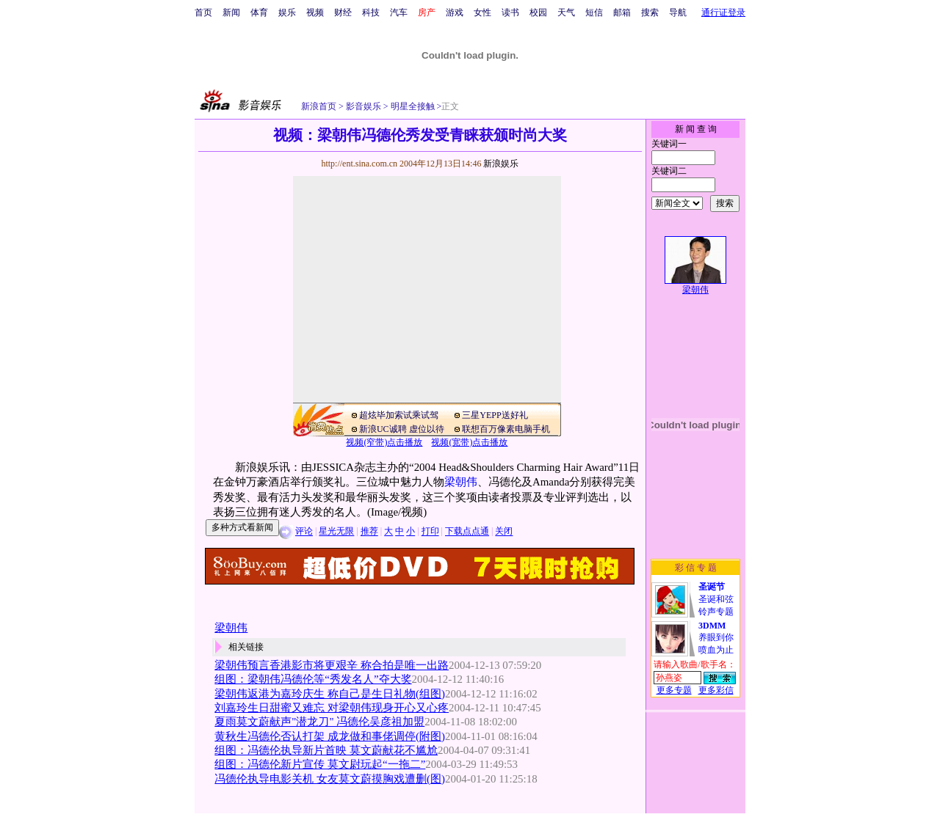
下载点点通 (467, 532)
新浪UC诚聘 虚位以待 (401, 429)
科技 (371, 12)
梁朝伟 (460, 482)
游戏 (454, 12)
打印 (430, 532)
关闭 (504, 532)
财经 (343, 12)
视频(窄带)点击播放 (384, 442)
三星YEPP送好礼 (494, 415)
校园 (538, 12)
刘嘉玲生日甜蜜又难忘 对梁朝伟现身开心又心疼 (331, 708)
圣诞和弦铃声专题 (716, 599)
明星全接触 (411, 106)
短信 (594, 12)
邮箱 (622, 12)
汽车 (399, 12)
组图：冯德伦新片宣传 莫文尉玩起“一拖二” (319, 764)
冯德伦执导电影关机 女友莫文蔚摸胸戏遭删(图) (329, 779)
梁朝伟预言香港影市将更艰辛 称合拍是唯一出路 (331, 665)
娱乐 (287, 12)
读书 (510, 12)
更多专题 (674, 690)
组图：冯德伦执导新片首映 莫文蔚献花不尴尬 (326, 750)
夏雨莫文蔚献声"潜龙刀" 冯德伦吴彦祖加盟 (319, 722)
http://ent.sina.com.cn (360, 163)
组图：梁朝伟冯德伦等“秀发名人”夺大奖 (312, 679)
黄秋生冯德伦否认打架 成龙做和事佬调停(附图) (329, 736)
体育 (259, 12)
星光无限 (336, 532)
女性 (482, 12)
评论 (304, 532)
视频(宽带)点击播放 (469, 442)
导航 (678, 12)
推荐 (369, 532)
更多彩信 (716, 690)
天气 (566, 12)
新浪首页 (318, 106)
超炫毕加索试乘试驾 (398, 415)
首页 (203, 12)
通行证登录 (723, 12)
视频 (315, 12)
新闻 (231, 12)
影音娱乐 (363, 106)
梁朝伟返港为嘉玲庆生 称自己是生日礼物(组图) (329, 694)
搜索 (650, 12)
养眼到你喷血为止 (716, 637)
